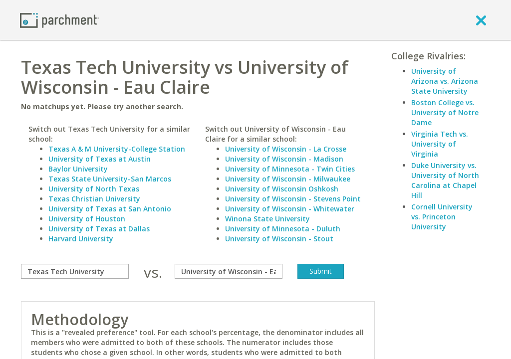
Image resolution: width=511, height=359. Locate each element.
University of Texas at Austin (99, 159)
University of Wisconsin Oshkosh (281, 188)
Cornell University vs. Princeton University (442, 216)
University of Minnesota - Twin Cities (290, 169)
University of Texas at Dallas (99, 228)
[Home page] (59, 19)
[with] (228, 271)
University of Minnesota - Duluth (282, 228)
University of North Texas (93, 188)
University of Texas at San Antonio (109, 208)
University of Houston (86, 218)
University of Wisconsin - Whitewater (289, 208)
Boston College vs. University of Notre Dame (445, 112)
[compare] (75, 271)
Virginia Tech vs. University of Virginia (439, 144)
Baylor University (78, 169)
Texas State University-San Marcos (109, 178)
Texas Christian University (94, 198)
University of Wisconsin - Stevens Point (293, 198)
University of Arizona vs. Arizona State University (444, 81)
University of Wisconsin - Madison (284, 159)
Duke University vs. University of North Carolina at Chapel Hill (445, 180)
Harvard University (80, 238)
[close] (481, 20)
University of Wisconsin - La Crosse (285, 149)
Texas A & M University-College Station (116, 149)
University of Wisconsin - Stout (279, 238)
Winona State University (267, 218)
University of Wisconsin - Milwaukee (287, 178)
